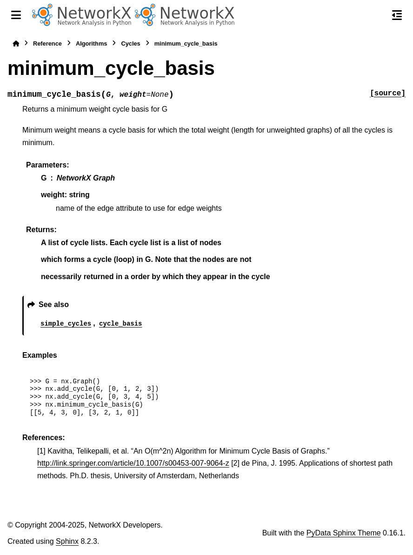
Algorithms (91, 43)
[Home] (16, 43)
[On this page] (397, 15)
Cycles (130, 43)
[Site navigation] (16, 15)
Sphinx (67, 541)
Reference (47, 43)
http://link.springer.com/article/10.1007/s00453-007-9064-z (133, 463)
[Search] (377, 15)
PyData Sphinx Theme (343, 533)
